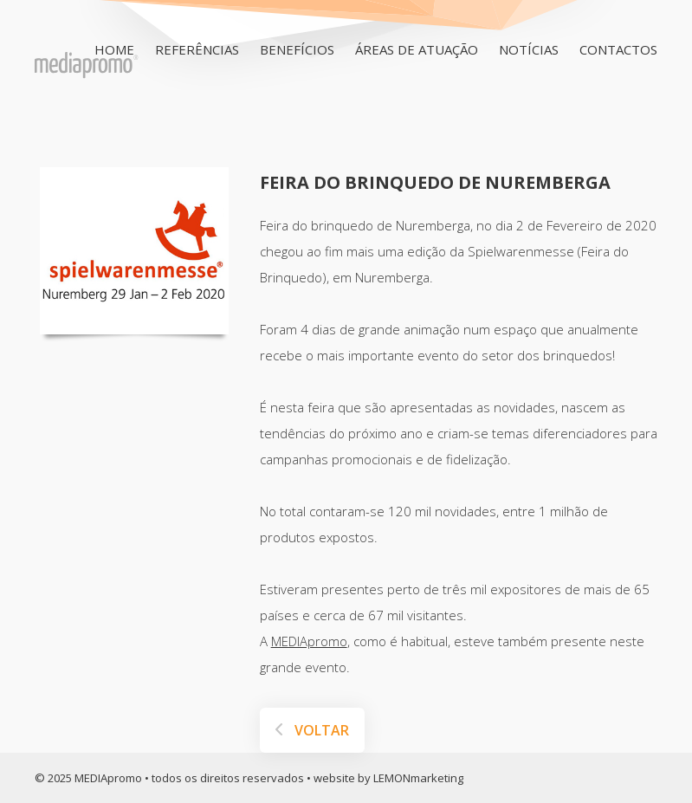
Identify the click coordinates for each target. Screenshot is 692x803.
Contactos (618, 49)
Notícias (529, 49)
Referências (197, 49)
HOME (114, 49)
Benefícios (297, 49)
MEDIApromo (309, 641)
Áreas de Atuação (416, 49)
